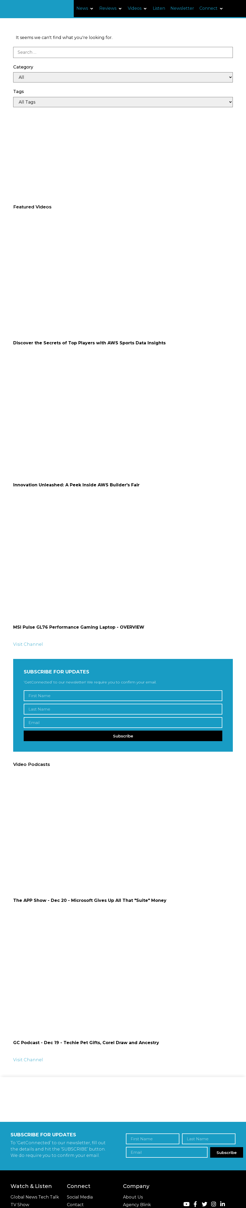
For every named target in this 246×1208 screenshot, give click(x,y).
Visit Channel (28, 644)
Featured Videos (32, 206)
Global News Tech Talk (35, 1197)
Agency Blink (137, 1204)
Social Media (80, 1197)
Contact (75, 1204)
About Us (133, 1197)
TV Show (20, 1204)
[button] (85, 8)
